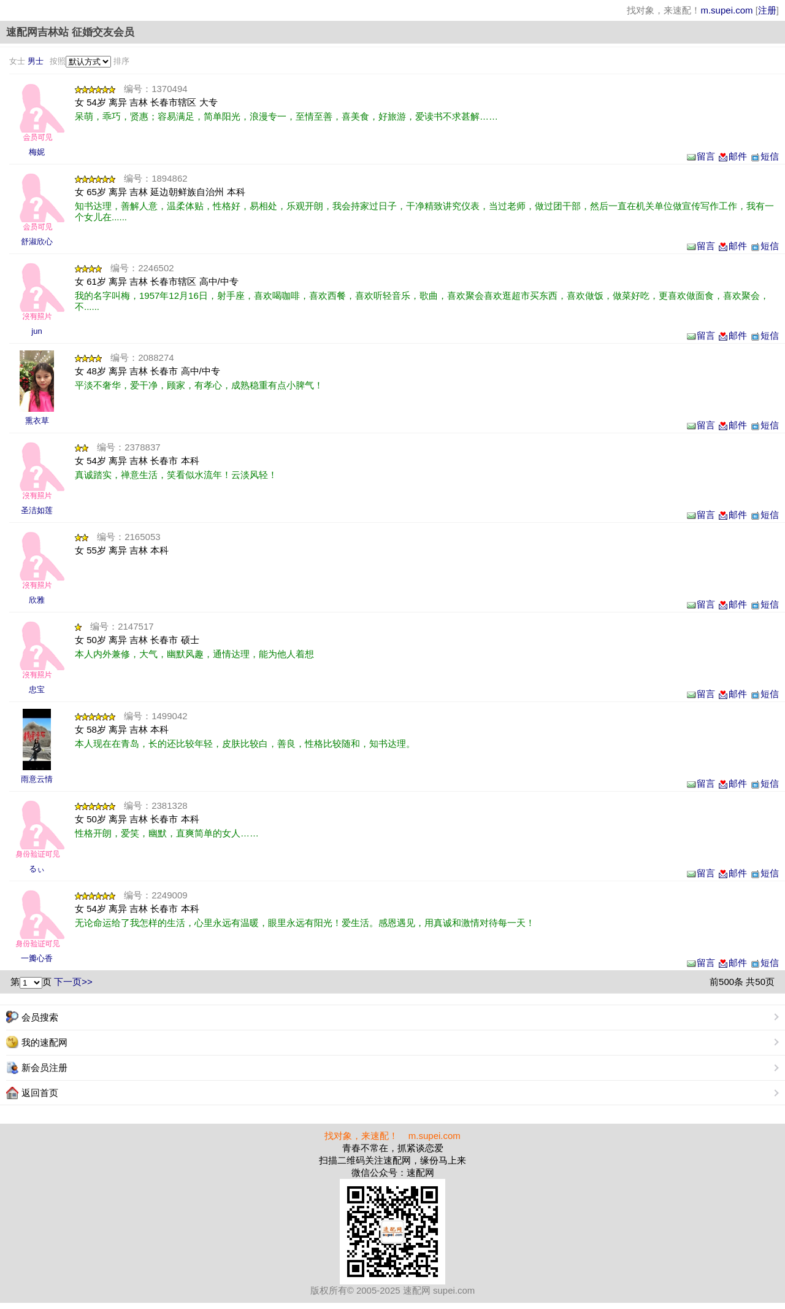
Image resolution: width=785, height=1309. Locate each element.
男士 (36, 61)
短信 (764, 156)
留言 (700, 156)
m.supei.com (726, 10)
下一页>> (73, 981)
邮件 (732, 156)
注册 (767, 10)
